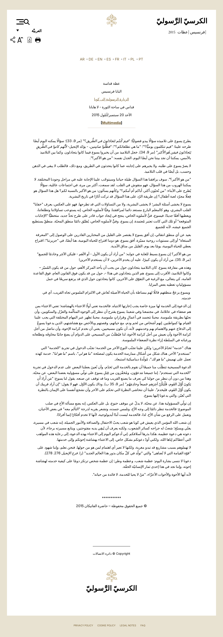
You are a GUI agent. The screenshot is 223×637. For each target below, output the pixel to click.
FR (117, 59)
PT (141, 59)
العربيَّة (32, 32)
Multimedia (111, 123)
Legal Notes (128, 625)
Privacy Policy (83, 625)
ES (108, 59)
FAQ (142, 625)
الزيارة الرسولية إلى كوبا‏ (111, 99)
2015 (171, 32)
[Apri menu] (19, 22)
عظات (182, 32)
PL (132, 59)
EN (100, 59)
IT (124, 59)
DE (91, 59)
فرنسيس (197, 32)
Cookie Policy (106, 625)
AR (82, 59)
